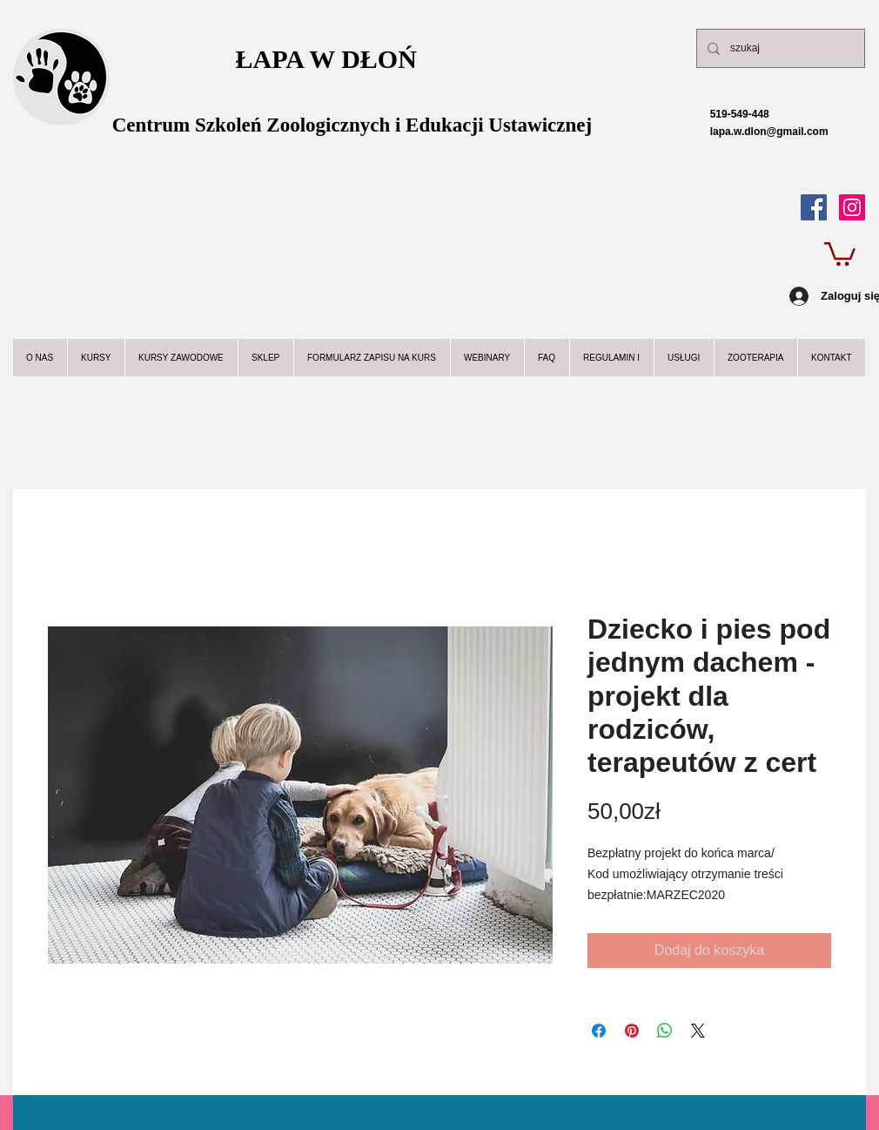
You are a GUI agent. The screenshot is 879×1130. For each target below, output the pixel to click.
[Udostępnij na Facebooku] (598, 1030)
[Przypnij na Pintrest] (631, 1030)
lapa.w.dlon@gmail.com (753, 131)
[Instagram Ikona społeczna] (852, 207)
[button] (840, 253)
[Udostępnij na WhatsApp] (664, 1030)
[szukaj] (779, 48)
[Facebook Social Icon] (814, 207)
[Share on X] (698, 1030)
